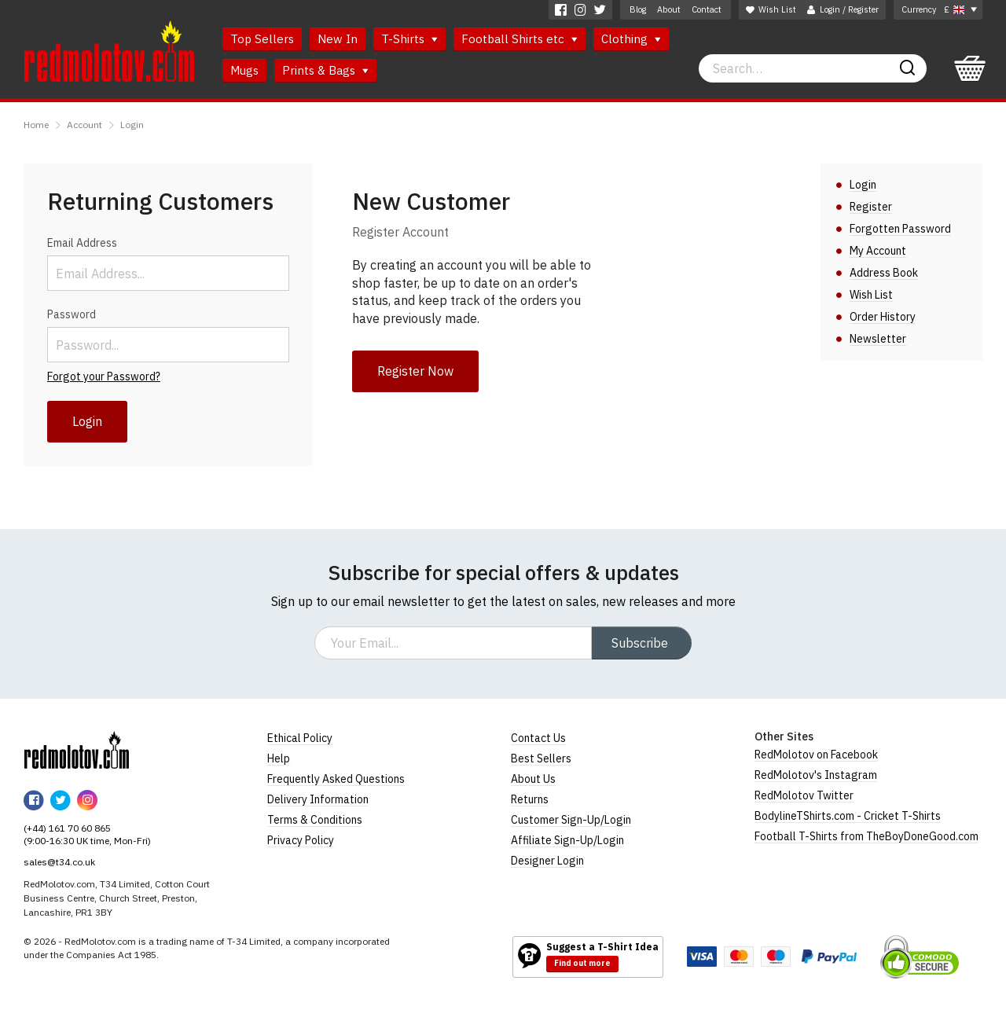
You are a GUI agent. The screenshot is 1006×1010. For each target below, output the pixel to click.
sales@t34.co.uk (59, 862)
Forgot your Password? (103, 376)
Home (36, 124)
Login (132, 124)
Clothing (631, 38)
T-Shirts (409, 38)
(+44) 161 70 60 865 (67, 828)
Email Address (82, 243)
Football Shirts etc (519, 38)
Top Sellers (262, 38)
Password (71, 314)
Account (84, 124)
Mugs (244, 70)
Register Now (415, 371)
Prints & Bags (325, 70)
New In (338, 38)
